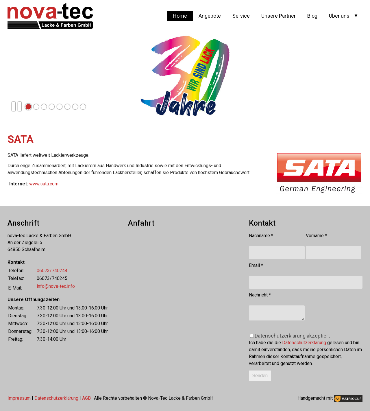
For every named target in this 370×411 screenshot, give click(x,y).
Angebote (210, 16)
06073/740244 (52, 270)
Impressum (19, 398)
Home (180, 16)
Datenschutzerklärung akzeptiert (292, 336)
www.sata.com (43, 184)
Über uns (339, 16)
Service (241, 16)
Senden (260, 375)
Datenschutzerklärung (304, 342)
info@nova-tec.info (56, 286)
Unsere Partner (278, 16)
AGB (86, 398)
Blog (312, 16)
